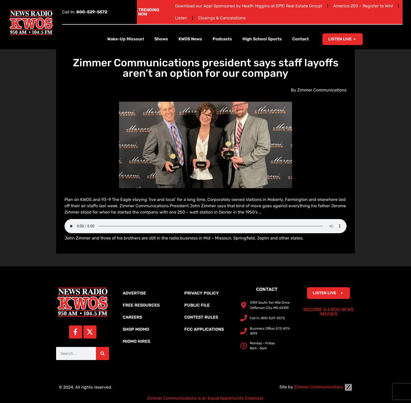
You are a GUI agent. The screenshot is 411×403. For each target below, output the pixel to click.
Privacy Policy (201, 293)
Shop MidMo (136, 329)
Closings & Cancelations (222, 17)
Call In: (84, 11)
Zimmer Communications (323, 386)
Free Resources (141, 305)
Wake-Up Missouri (125, 38)
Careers (132, 317)
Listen (181, 17)
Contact (300, 38)
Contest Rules (201, 317)
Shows (161, 38)
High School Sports (262, 38)
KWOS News (190, 38)
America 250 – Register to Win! (363, 5)
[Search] (102, 353)
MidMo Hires (136, 341)
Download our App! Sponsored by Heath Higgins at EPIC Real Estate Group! (248, 5)
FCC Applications (204, 329)
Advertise (134, 293)
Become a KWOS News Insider (328, 312)
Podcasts (222, 38)
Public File (197, 305)
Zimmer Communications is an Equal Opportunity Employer (205, 398)
